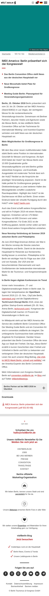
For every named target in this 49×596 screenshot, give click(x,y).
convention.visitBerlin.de (22, 375)
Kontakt (24, 469)
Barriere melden (31, 586)
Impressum (38, 584)
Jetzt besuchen (24, 539)
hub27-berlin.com (22, 203)
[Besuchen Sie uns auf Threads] (12, 573)
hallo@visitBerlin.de (24, 432)
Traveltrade (24, 466)
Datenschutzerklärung (23, 584)
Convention (24, 462)
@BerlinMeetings (20, 379)
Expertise (22, 526)
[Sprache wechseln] (41, 2)
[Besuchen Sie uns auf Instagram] (18, 573)
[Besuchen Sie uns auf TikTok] (24, 573)
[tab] (24, 387)
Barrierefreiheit (17, 586)
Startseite (6, 54)
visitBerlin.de (24, 449)
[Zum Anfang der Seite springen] (24, 422)
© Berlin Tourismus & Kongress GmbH (24, 591)
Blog (39, 375)
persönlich (20, 494)
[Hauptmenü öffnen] (45, 2)
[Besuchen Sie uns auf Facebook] (5, 573)
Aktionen (13, 510)
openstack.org (8, 299)
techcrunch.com (21, 309)
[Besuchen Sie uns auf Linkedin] (37, 573)
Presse (24, 459)
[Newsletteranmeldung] (43, 573)
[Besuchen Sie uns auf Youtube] (31, 573)
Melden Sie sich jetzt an (24, 442)
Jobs (24, 452)
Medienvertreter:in (36, 54)
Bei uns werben (25, 456)
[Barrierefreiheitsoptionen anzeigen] (33, 2)
